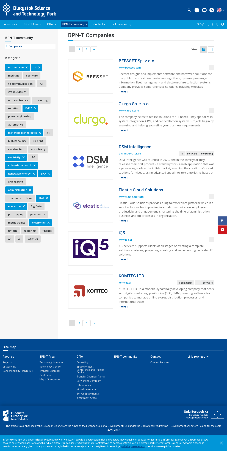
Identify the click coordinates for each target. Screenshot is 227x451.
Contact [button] (98, 24)
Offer (80, 356)
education (16, 206)
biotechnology (17, 141)
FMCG (31, 108)
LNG (44, 198)
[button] (219, 10)
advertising (38, 149)
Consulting (82, 362)
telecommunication (20, 83)
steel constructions (20, 198)
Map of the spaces (50, 379)
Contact (155, 356)
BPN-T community (19, 38)
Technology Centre (50, 366)
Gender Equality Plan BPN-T (18, 371)
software (32, 75)
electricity (16, 157)
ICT (42, 83)
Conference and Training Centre (90, 371)
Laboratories (84, 385)
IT (37, 67)
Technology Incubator (52, 362)
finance (47, 230)
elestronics (41, 222)
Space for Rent (85, 366)
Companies (15, 46)
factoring (30, 230)
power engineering (19, 116)
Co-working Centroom (89, 381)
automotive (15, 124)
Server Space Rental (88, 393)
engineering (15, 181)
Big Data (36, 206)
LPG (33, 157)
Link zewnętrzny (122, 24)
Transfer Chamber (50, 371)
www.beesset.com (130, 68)
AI (19, 239)
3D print (38, 141)
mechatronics (16, 222)
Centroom (45, 375)
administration (20, 190)
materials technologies (24, 132)
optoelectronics (18, 100)
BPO (45, 173)
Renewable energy (21, 173)
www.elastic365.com (131, 197)
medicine (13, 75)
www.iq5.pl (125, 240)
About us (8, 356)
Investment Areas (87, 398)
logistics (32, 239)
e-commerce (18, 67)
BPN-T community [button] (73, 24)
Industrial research (22, 165)
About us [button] (9, 24)
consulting (41, 100)
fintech (12, 230)
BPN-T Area (47, 356)
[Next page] (94, 49)
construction (16, 149)
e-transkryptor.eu (130, 154)
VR (48, 132)
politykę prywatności (133, 446)
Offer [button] (50, 24)
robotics (13, 108)
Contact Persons (159, 362)
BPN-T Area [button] (31, 24)
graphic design (17, 92)
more (124, 92)
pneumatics (37, 214)
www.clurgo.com (129, 111)
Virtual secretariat (87, 389)
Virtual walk (9, 366)
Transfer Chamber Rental (91, 376)
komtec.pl (125, 283)
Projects (7, 362)
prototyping (15, 214)
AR (9, 239)
